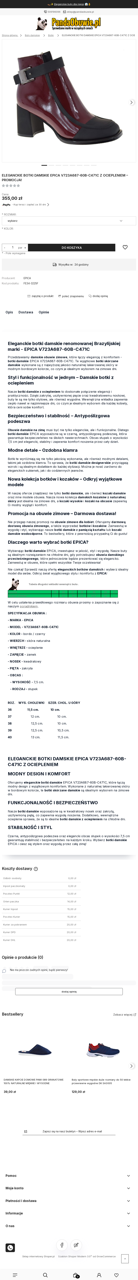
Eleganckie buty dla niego (69, 4)
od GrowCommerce (104, 1256)
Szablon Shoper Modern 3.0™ (75, 1256)
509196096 (54, 11)
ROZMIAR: (9, 214)
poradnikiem (29, 606)
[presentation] (131, 102)
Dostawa (26, 312)
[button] (44, 165)
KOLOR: (8, 228)
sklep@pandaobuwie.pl (80, 11)
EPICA (27, 278)
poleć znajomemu (73, 296)
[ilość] (12, 247)
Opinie (44, 312)
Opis (9, 312)
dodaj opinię (69, 991)
